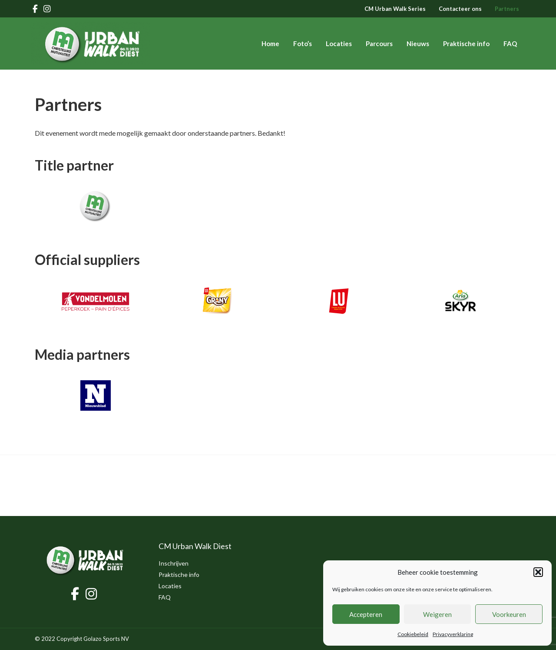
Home (270, 43)
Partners (507, 8)
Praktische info (466, 43)
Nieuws (418, 43)
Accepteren (365, 614)
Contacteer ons (460, 8)
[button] (538, 572)
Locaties (339, 43)
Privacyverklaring (453, 634)
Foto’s (302, 43)
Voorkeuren (509, 614)
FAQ (510, 43)
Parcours (379, 43)
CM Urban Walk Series (395, 8)
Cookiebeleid (412, 634)
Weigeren (437, 614)
